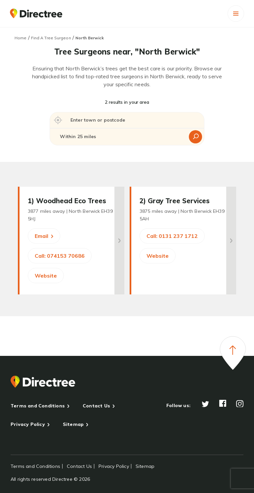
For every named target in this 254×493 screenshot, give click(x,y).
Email (44, 236)
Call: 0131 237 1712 (172, 236)
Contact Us (96, 406)
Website (46, 275)
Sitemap (73, 424)
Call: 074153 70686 (60, 255)
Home (20, 37)
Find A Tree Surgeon (51, 37)
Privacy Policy (28, 424)
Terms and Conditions (38, 406)
